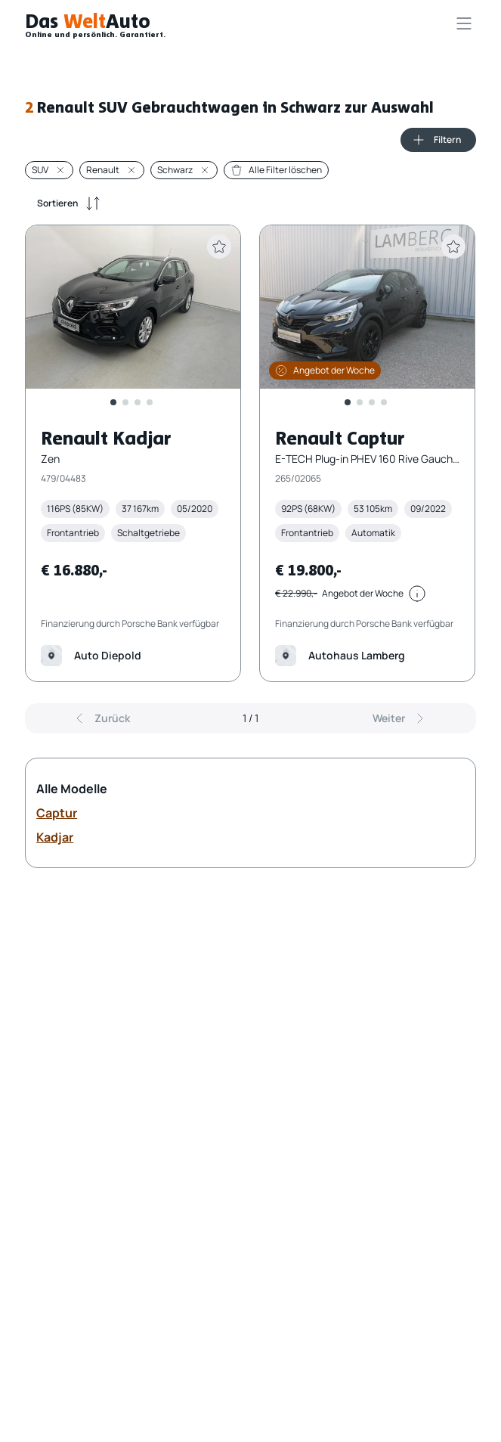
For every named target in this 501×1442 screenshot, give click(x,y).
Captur (56, 813)
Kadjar (54, 837)
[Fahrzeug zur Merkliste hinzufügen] (220, 246)
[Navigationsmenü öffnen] (464, 23)
